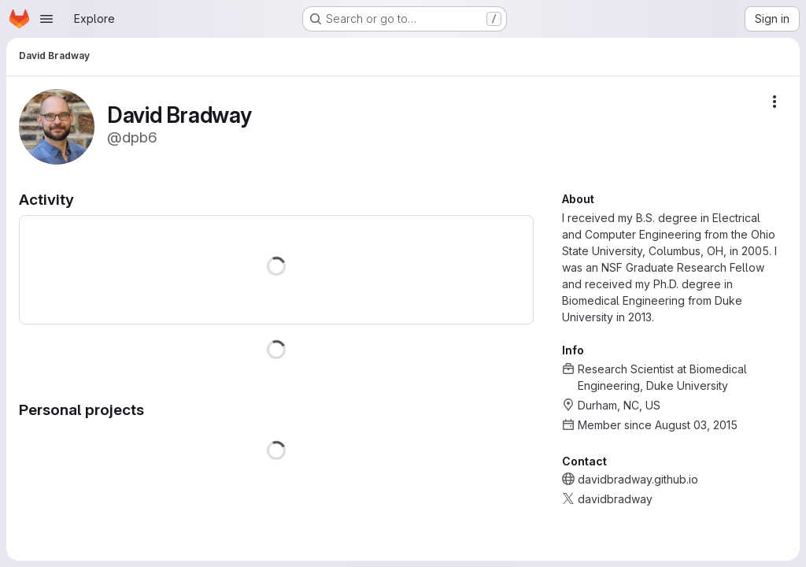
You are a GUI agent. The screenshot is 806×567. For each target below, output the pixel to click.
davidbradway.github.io (638, 479)
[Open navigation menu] (46, 19)
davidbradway (615, 499)
